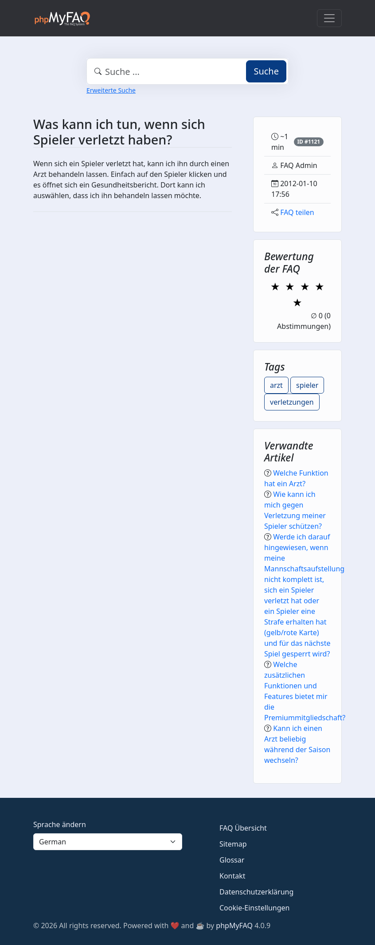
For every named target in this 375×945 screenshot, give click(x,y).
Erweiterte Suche (111, 90)
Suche (266, 71)
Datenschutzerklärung (256, 892)
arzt (276, 385)
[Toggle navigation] (329, 18)
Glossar (231, 860)
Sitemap (233, 844)
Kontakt (232, 876)
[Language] (107, 841)
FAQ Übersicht (243, 828)
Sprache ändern (59, 824)
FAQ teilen (297, 212)
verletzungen (292, 402)
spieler (307, 385)
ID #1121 (308, 141)
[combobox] (187, 71)
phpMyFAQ (234, 925)
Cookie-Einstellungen (254, 908)
